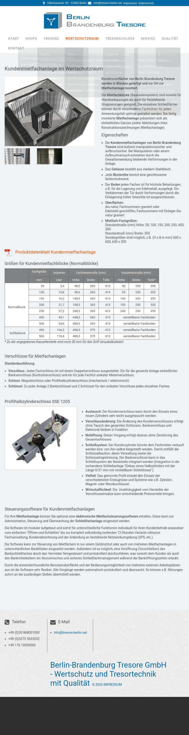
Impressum (130, 3)
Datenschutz (146, 3)
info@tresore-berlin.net (108, 3)
